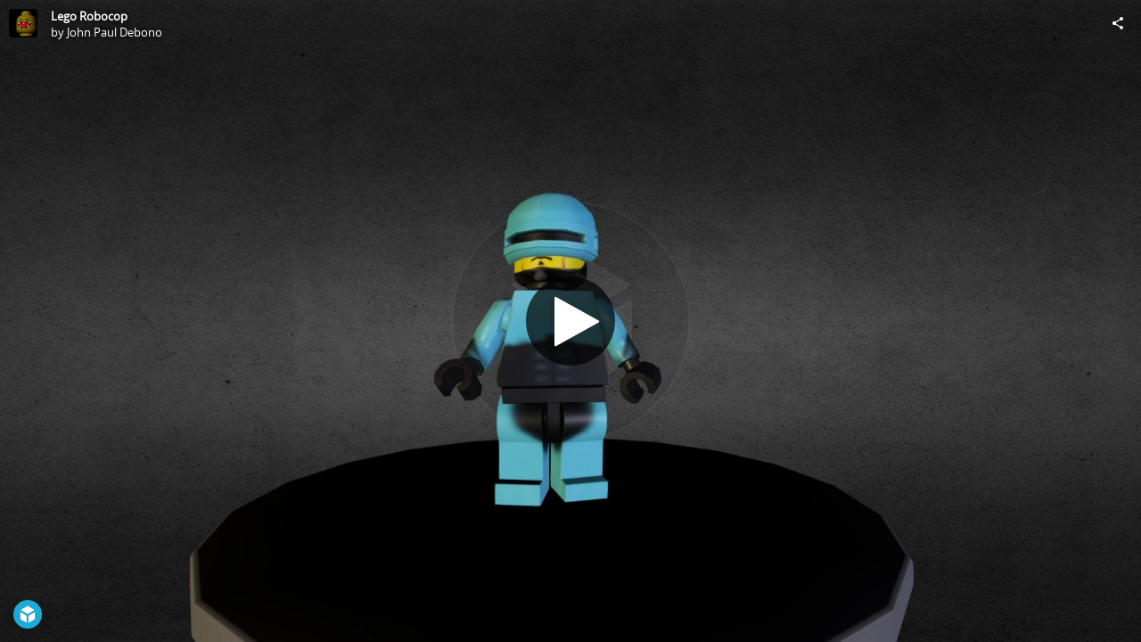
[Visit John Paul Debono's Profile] (23, 23)
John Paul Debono (114, 32)
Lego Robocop (89, 16)
